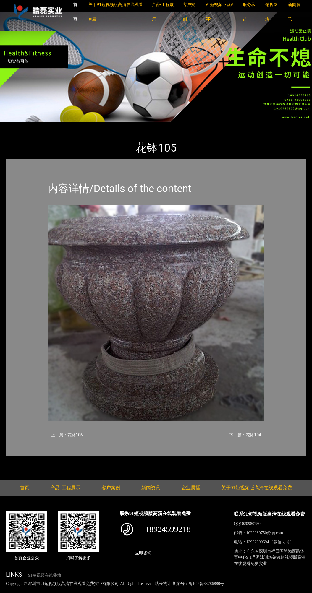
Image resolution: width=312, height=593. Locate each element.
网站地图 (9, 589)
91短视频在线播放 (44, 575)
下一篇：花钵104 (245, 435)
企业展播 (190, 487)
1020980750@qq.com (264, 533)
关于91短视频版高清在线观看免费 (256, 487)
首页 (16, 126)
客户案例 (110, 487)
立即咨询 (143, 552)
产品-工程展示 (41, 126)
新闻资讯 (150, 487)
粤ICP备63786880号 (206, 583)
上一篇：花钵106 (67, 435)
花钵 (66, 126)
